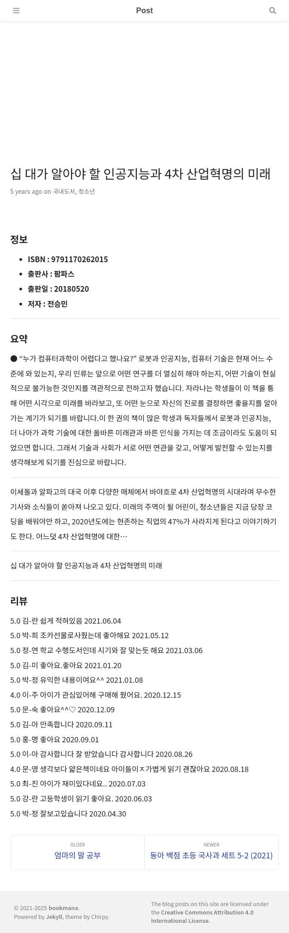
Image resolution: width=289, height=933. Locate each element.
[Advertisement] (144, 83)
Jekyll (54, 916)
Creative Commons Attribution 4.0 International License (202, 916)
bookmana (63, 907)
